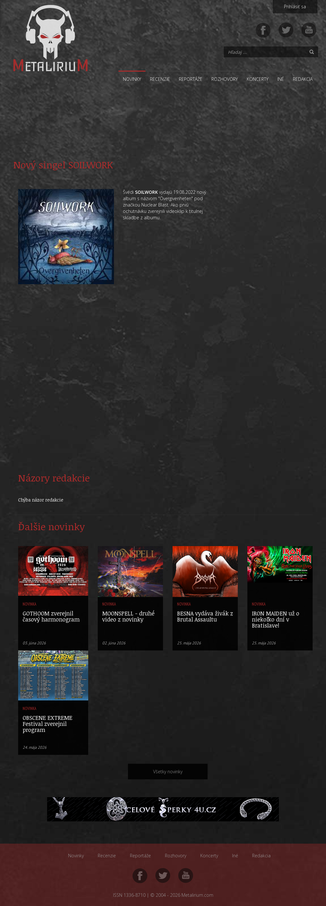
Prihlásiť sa (295, 7)
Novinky (132, 79)
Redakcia (303, 79)
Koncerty (257, 79)
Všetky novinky (167, 772)
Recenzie (160, 79)
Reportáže (190, 79)
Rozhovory (224, 79)
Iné (280, 79)
